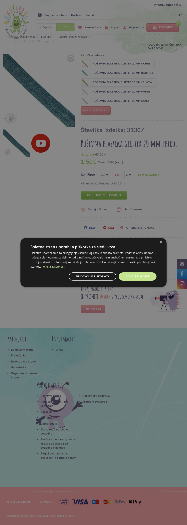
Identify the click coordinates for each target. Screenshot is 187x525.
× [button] (160, 242)
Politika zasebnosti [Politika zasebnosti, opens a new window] (53, 266)
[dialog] (93, 262)
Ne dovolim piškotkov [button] (92, 276)
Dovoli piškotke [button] (138, 276)
